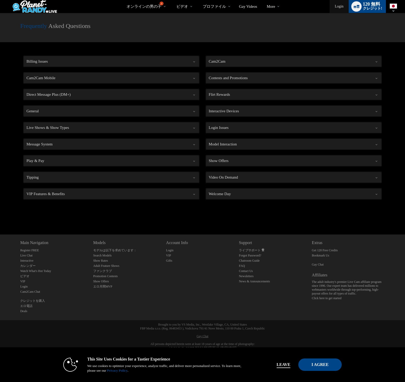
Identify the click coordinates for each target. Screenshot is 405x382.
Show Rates (100, 260)
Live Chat (26, 255)
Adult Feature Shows (106, 266)
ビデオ (182, 6)
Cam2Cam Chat (30, 291)
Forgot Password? (250, 255)
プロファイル (214, 6)
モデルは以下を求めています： (115, 250)
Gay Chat (318, 264)
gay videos (248, 6)
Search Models (102, 255)
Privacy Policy (108, 370)
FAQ (242, 266)
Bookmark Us (320, 255)
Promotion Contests (105, 276)
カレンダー (28, 266)
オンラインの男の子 (145, 5)
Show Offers (101, 281)
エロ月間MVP (102, 286)
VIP (22, 281)
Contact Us (246, 271)
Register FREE (29, 250)
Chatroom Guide (249, 260)
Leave (275, 364)
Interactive (26, 260)
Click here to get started (326, 298)
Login (339, 6)
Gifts (169, 260)
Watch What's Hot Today (35, 271)
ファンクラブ (102, 271)
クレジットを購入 (32, 301)
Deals (23, 311)
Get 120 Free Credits (325, 250)
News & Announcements (254, 281)
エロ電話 (26, 306)
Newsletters (246, 276)
